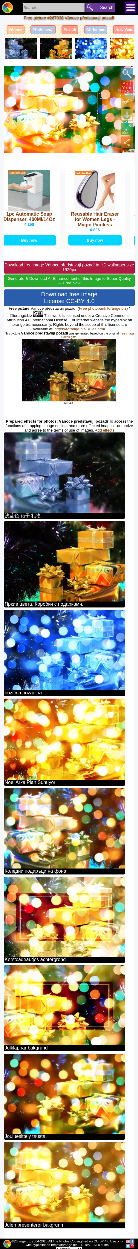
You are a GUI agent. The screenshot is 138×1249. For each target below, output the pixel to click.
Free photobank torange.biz (102, 308)
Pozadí (70, 29)
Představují (43, 29)
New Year (124, 29)
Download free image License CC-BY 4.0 (69, 297)
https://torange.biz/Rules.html (80, 329)
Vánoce (15, 29)
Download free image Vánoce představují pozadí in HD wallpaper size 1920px (69, 267)
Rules (85, 1245)
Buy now (30, 240)
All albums (101, 1245)
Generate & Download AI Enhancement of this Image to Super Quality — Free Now (69, 280)
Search (106, 7)
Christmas (95, 29)
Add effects (104, 430)
